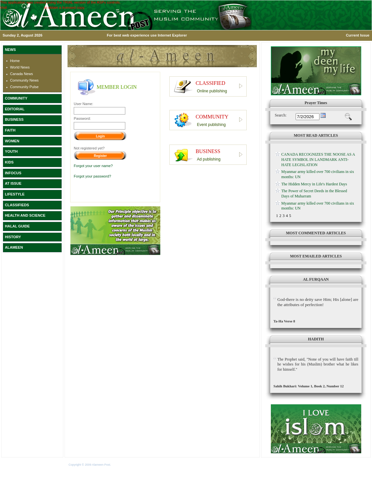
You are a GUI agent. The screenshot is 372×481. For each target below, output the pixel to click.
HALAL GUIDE (17, 226)
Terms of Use (120, 464)
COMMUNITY (16, 98)
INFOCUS (13, 173)
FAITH (10, 130)
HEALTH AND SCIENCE (25, 215)
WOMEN (12, 141)
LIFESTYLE (14, 194)
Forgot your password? (92, 176)
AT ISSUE (13, 183)
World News (20, 67)
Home (15, 61)
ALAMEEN (14, 247)
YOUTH (11, 151)
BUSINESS (14, 119)
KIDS (9, 162)
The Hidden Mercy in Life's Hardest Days (314, 184)
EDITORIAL (14, 109)
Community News (24, 80)
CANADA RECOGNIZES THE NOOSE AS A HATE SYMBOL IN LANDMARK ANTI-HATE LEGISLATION (318, 159)
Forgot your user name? (93, 166)
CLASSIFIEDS (17, 205)
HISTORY (13, 237)
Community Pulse (24, 87)
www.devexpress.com (25, 7)
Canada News (21, 74)
